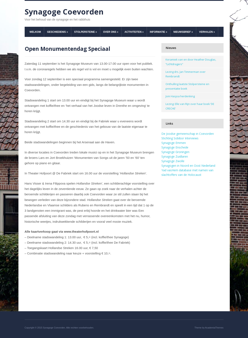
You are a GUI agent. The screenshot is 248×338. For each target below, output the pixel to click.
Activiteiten (134, 31)
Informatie (158, 31)
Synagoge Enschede (174, 147)
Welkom (35, 31)
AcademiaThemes (214, 327)
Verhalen (207, 31)
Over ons (110, 31)
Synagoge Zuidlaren (174, 156)
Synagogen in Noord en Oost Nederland (188, 166)
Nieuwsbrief (183, 31)
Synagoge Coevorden (64, 12)
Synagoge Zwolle (172, 161)
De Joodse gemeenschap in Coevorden (187, 134)
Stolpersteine (85, 31)
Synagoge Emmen (173, 143)
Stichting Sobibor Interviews (179, 138)
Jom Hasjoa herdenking (180, 96)
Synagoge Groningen (175, 152)
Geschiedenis (57, 31)
